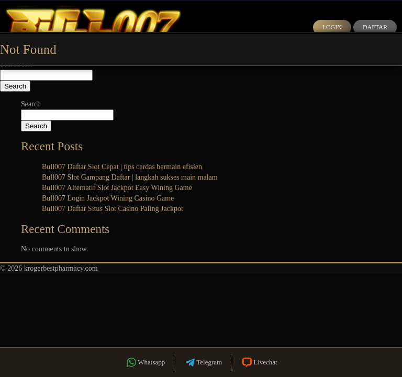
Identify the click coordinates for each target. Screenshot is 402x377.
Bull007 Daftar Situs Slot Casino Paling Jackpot (112, 209)
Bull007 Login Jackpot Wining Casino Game (108, 198)
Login (332, 27)
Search (31, 104)
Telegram (202, 362)
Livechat (258, 362)
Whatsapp (145, 362)
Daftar (375, 27)
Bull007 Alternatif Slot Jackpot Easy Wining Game (117, 188)
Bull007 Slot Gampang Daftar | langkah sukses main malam (130, 177)
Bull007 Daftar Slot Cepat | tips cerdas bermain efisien (122, 167)
